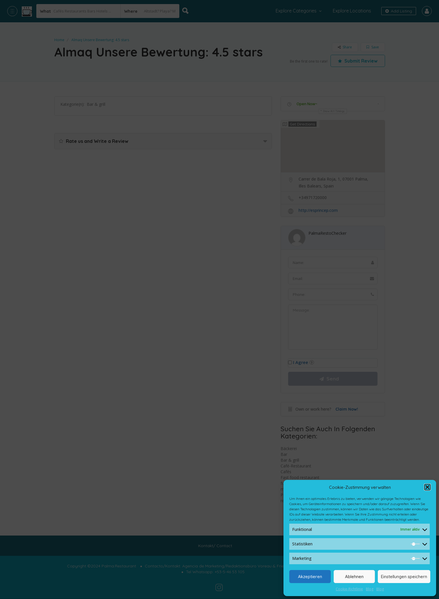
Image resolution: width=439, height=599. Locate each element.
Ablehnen (354, 576)
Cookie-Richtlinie (349, 589)
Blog (369, 589)
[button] (427, 487)
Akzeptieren (310, 576)
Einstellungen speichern (404, 576)
